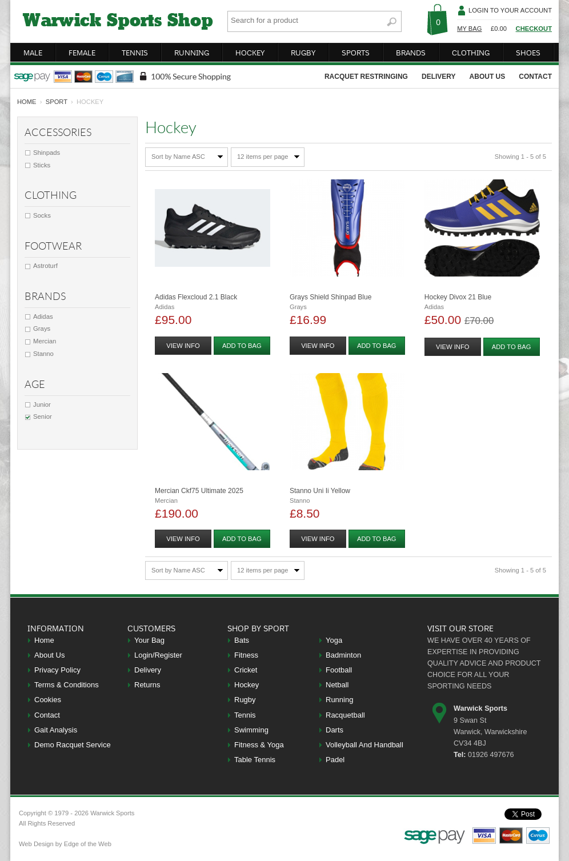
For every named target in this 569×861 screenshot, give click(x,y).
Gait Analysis (55, 730)
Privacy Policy (57, 670)
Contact (47, 715)
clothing (471, 52)
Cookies (47, 699)
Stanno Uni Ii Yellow (320, 491)
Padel (335, 759)
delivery (439, 77)
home (27, 101)
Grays (41, 328)
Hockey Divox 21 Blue (457, 297)
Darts (334, 730)
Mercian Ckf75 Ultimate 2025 (199, 491)
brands (411, 52)
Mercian (44, 341)
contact (535, 77)
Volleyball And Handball (364, 744)
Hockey (246, 684)
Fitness (246, 655)
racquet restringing (366, 77)
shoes (528, 52)
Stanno (43, 353)
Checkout (534, 28)
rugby (303, 52)
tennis (135, 52)
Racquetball (345, 715)
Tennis (245, 715)
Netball (337, 684)
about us (488, 77)
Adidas (43, 316)
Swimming (251, 730)
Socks (42, 215)
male (32, 52)
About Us (49, 655)
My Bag (469, 28)
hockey (250, 52)
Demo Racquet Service (72, 744)
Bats (241, 640)
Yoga (334, 640)
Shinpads (46, 152)
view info (182, 345)
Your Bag (149, 640)
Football (339, 670)
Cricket (245, 670)
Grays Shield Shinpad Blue (330, 297)
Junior (42, 404)
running (191, 52)
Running (339, 699)
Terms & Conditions (66, 684)
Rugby (245, 699)
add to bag (242, 345)
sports (356, 52)
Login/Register (158, 655)
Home (44, 640)
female (82, 52)
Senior (42, 416)
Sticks (41, 165)
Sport (56, 101)
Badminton (343, 655)
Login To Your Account (510, 10)
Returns (147, 684)
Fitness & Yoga (259, 744)
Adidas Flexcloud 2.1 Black (196, 297)
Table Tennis (254, 759)
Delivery (147, 670)
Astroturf (45, 265)
